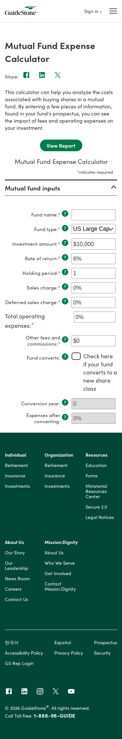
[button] (61, 188)
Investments (17, 486)
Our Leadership (16, 565)
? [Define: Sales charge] (65, 286)
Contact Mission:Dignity (60, 586)
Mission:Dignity (61, 542)
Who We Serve (60, 563)
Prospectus (105, 642)
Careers (13, 589)
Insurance (15, 476)
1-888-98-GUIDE (54, 715)
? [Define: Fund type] (65, 228)
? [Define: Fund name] (65, 213)
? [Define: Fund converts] (65, 356)
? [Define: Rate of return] (65, 257)
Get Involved (58, 573)
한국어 (12, 642)
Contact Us (16, 599)
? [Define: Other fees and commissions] (65, 339)
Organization (59, 455)
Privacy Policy (68, 652)
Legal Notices (100, 517)
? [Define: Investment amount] (65, 243)
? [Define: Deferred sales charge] (65, 301)
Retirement (16, 465)
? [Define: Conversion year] (65, 402)
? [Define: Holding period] (65, 272)
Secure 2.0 (96, 507)
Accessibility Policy (24, 652)
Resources (97, 455)
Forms (92, 476)
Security (102, 652)
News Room (17, 579)
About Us (14, 542)
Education (96, 465)
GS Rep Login (19, 663)
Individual (15, 455)
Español (62, 642)
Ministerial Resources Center (96, 491)
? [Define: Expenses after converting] (65, 417)
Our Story (15, 553)
